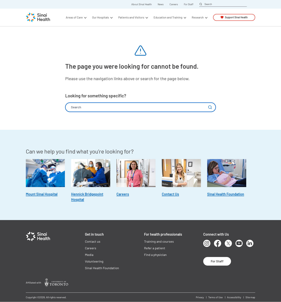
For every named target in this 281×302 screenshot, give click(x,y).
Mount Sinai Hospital (42, 194)
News (161, 4)
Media (89, 255)
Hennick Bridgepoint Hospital (87, 197)
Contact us (92, 241)
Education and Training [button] (168, 17)
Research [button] (198, 17)
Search (208, 4)
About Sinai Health (141, 4)
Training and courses (159, 241)
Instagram (206, 243)
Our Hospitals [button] (100, 17)
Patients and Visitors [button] (131, 17)
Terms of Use (215, 297)
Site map (250, 297)
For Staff (188, 4)
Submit (210, 107)
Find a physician (155, 255)
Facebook (217, 243)
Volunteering (94, 261)
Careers (174, 4)
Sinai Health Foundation (225, 194)
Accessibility (234, 297)
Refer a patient (154, 248)
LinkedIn (249, 243)
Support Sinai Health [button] (236, 17)
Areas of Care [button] (74, 17)
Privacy (200, 297)
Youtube (239, 243)
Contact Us (170, 194)
